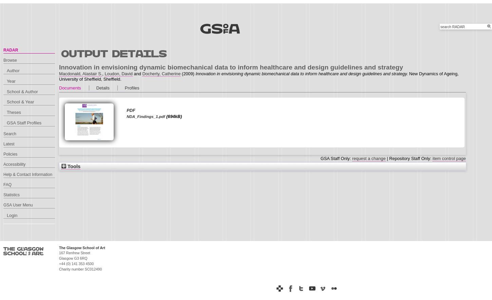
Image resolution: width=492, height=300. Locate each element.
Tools (70, 166)
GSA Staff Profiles (24, 122)
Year (11, 81)
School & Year (20, 101)
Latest (9, 144)
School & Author (22, 91)
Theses (14, 112)
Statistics (11, 195)
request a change (369, 158)
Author (13, 70)
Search (9, 134)
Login (12, 215)
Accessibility (14, 164)
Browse (10, 60)
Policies (10, 154)
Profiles (132, 88)
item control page (449, 158)
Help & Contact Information (27, 174)
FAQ (7, 184)
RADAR (10, 50)
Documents (70, 88)
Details (103, 88)
